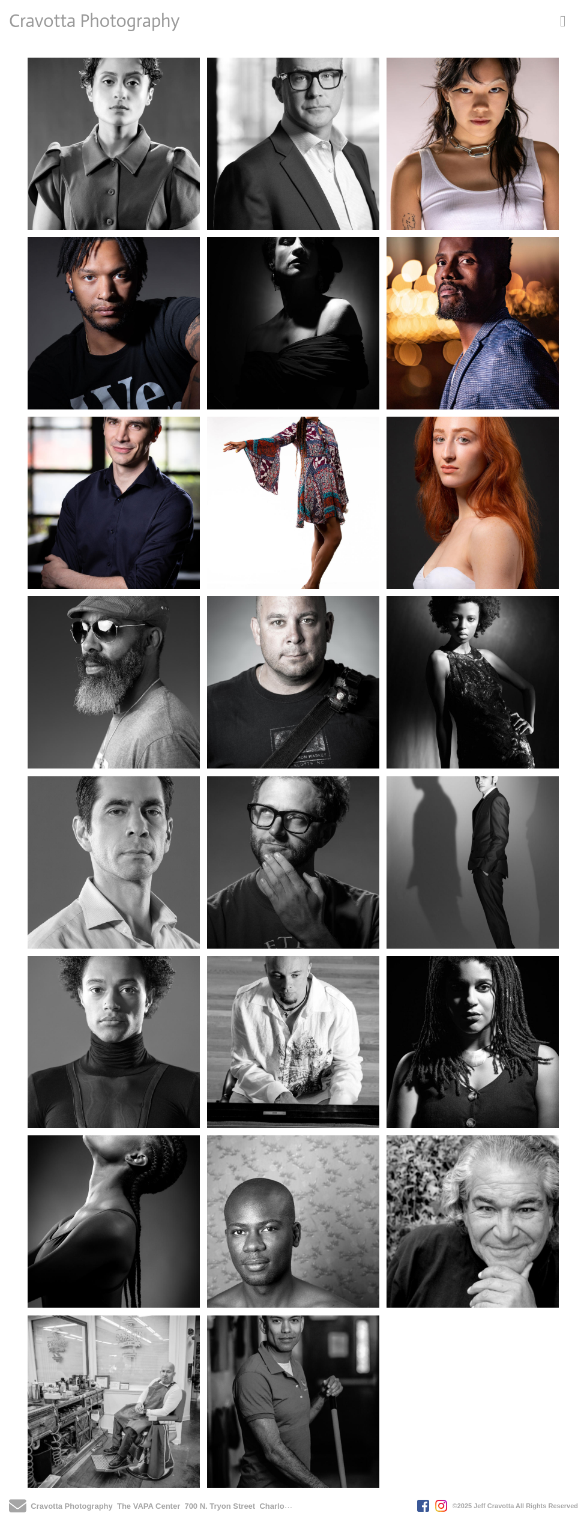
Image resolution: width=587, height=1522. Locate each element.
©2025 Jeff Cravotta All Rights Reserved (515, 1505)
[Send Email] (17, 1509)
